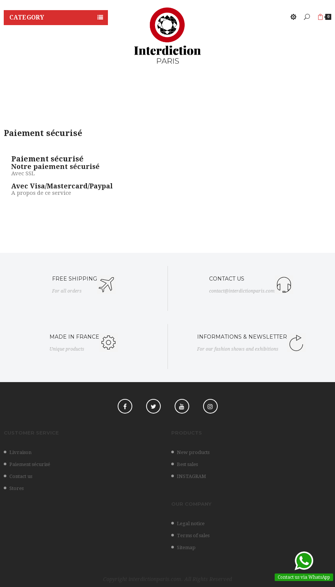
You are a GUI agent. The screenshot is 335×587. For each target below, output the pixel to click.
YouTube (182, 406)
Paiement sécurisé (29, 464)
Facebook (125, 406)
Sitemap (186, 547)
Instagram (210, 406)
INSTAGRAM (191, 476)
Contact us (20, 476)
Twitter (153, 406)
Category (26, 17)
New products (193, 452)
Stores (16, 488)
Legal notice (191, 523)
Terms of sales (193, 535)
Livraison (20, 452)
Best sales (187, 464)
